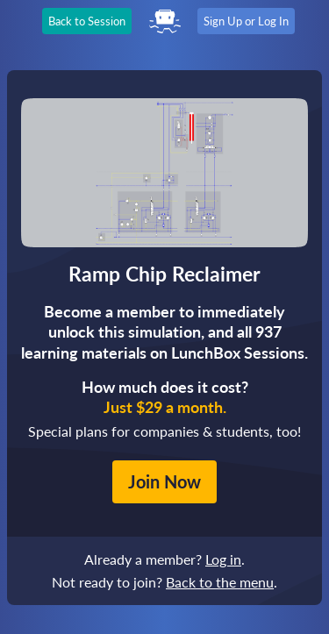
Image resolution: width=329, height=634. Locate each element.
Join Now (164, 481)
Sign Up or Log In (246, 21)
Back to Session (86, 21)
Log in (223, 559)
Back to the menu (220, 581)
